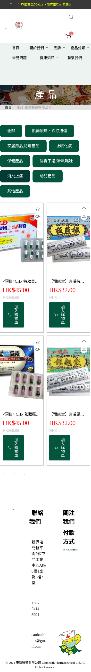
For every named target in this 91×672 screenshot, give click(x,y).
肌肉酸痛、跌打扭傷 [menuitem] (49, 131)
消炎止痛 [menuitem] (15, 176)
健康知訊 (47, 58)
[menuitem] (15, 48)
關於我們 (36, 48)
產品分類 (78, 48)
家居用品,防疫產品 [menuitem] (23, 146)
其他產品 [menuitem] (15, 191)
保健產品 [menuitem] (15, 161)
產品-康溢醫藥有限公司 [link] (34, 107)
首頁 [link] (8, 107)
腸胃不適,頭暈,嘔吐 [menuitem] (56, 161)
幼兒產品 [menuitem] (47, 176)
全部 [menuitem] (11, 131)
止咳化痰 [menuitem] (64, 146)
